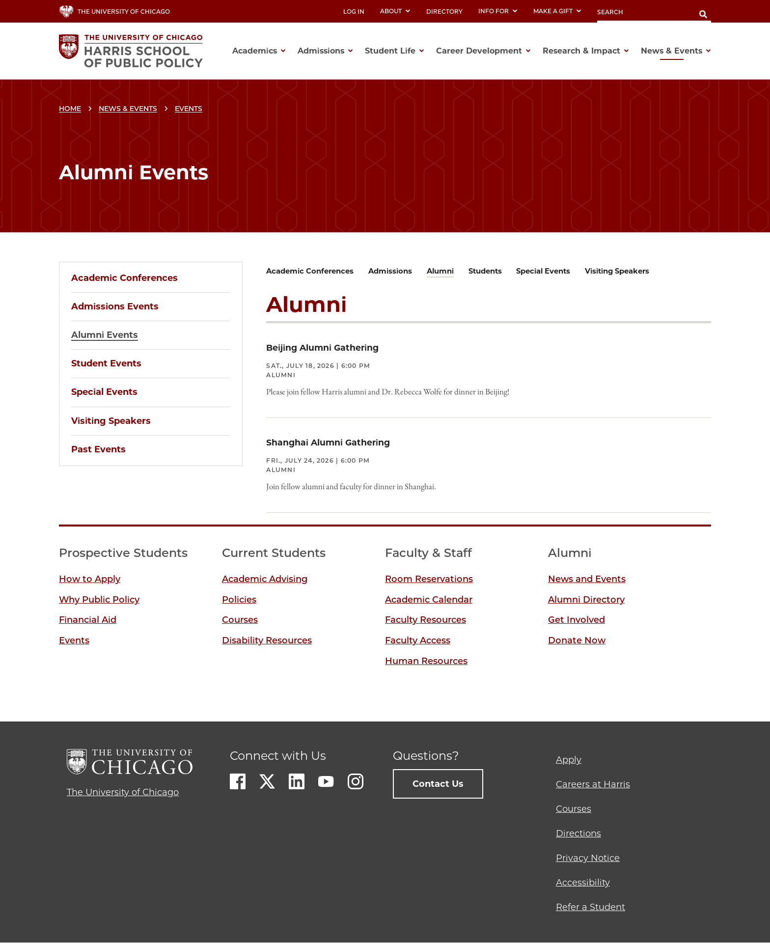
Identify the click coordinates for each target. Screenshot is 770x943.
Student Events (106, 363)
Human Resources (426, 661)
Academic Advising (264, 579)
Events (188, 108)
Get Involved (576, 619)
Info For (498, 11)
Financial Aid (87, 619)
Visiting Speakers (111, 421)
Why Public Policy (99, 599)
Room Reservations (429, 579)
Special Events (104, 392)
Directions (578, 833)
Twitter (267, 781)
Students (485, 271)
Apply (568, 759)
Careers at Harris (593, 784)
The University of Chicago (123, 792)
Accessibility (583, 882)
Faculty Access (417, 640)
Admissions (390, 271)
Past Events (98, 449)
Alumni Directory (586, 599)
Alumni (440, 271)
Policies (239, 599)
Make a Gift (557, 11)
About (395, 11)
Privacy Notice (588, 858)
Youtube (326, 781)
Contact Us (438, 783)
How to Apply (89, 579)
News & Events (128, 108)
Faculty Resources (425, 619)
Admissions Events (115, 306)
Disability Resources (267, 640)
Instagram (355, 781)
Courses (240, 619)
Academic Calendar (428, 599)
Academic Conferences (124, 278)
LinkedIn (296, 781)
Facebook (238, 781)
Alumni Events (104, 335)
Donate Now (576, 640)
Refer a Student (590, 907)
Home (70, 108)
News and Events (587, 579)
